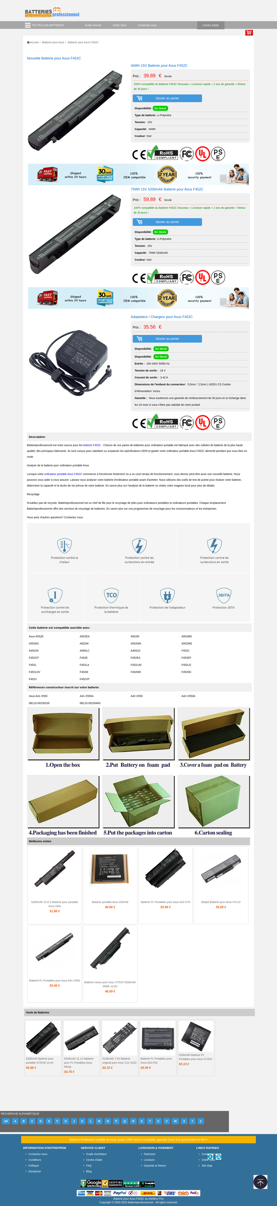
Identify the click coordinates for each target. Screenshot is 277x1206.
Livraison (149, 1159)
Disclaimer (34, 1171)
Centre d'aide (211, 25)
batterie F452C (92, 445)
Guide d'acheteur (96, 1154)
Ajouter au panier (167, 98)
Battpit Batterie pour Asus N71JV (221, 902)
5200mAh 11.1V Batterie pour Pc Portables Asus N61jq (78, 1062)
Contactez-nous (147, 25)
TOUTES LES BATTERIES (48, 25)
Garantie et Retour (155, 1165)
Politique (33, 1165)
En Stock (160, 108)
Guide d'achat (93, 25)
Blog (89, 1171)
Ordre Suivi (119, 25)
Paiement (149, 1154)
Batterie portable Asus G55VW (110, 902)
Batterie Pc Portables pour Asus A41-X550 (54, 980)
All (6, 1121)
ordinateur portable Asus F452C (63, 474)
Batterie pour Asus (53, 42)
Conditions (34, 1159)
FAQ (89, 1165)
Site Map (207, 1165)
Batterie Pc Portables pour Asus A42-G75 (165, 902)
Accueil (34, 42)
